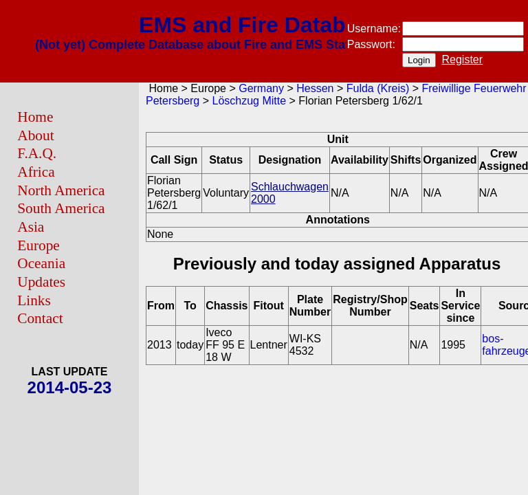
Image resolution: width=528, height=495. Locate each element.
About (35, 135)
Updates (41, 282)
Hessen (314, 88)
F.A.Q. (36, 153)
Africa (35, 172)
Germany (261, 88)
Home (35, 117)
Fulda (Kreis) (378, 88)
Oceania (41, 263)
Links (34, 300)
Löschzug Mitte (249, 101)
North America (60, 190)
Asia (30, 227)
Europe (38, 245)
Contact (40, 318)
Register (462, 59)
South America (60, 208)
